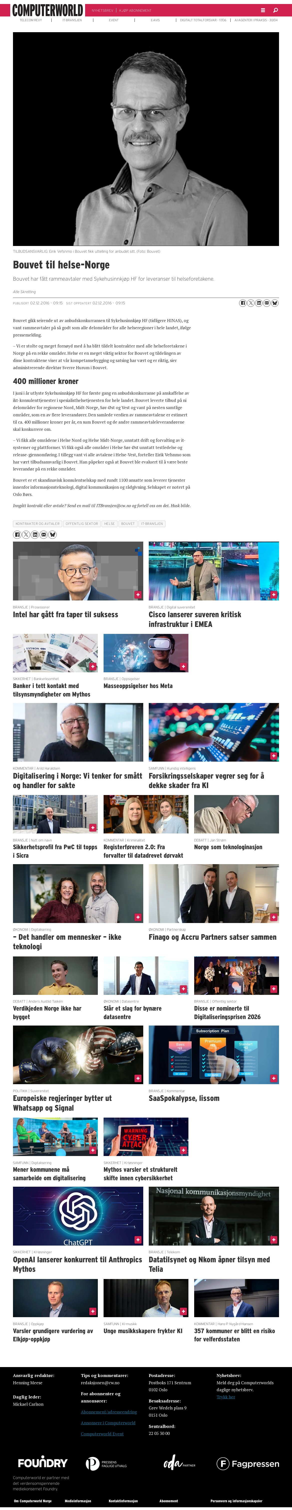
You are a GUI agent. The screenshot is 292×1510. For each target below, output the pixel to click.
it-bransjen (152, 524)
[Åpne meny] (263, 10)
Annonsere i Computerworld (108, 1423)
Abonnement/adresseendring (109, 1412)
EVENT (114, 20)
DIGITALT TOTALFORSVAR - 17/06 (203, 20)
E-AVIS (155, 20)
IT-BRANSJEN (72, 20)
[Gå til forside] (47, 10)
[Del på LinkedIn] (259, 303)
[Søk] (275, 10)
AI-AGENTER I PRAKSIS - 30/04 (256, 20)
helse (109, 524)
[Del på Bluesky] (275, 303)
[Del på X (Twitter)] (251, 303)
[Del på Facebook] (243, 303)
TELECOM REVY (31, 20)
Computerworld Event (102, 1434)
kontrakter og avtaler (37, 524)
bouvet (128, 524)
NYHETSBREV (102, 10)
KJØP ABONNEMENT (135, 10)
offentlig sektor (82, 524)
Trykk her (226, 1397)
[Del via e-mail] (267, 303)
